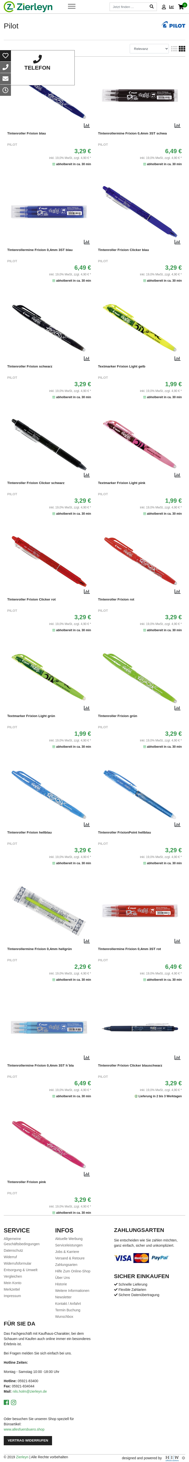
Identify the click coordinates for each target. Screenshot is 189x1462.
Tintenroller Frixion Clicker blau (123, 250)
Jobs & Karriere (67, 1252)
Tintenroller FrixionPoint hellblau (124, 832)
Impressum (12, 1296)
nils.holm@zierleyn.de (30, 1391)
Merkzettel (12, 1289)
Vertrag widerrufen (28, 1440)
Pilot (12, 144)
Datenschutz (13, 1250)
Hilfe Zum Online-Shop (72, 1271)
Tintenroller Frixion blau (26, 133)
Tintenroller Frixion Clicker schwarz (35, 483)
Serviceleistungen (69, 1245)
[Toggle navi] (72, 6)
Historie (61, 1284)
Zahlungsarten (66, 1265)
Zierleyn (22, 1457)
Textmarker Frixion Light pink (121, 483)
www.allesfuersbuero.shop (24, 1429)
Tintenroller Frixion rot (116, 599)
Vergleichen (13, 1276)
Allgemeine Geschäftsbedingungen (22, 1241)
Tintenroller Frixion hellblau (29, 832)
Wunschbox (64, 1317)
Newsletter (63, 1297)
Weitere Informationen (72, 1291)
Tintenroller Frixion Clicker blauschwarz (130, 1065)
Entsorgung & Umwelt (20, 1270)
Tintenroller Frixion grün (117, 716)
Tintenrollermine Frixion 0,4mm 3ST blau (40, 250)
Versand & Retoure (69, 1258)
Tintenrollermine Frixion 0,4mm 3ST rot (129, 949)
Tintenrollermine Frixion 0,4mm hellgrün (39, 949)
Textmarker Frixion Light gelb (121, 366)
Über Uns (62, 1278)
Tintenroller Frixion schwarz (29, 366)
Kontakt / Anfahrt (68, 1304)
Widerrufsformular (17, 1263)
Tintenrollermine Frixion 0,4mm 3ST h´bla (40, 1065)
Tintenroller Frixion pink (26, 1182)
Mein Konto (12, 1283)
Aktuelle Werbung (68, 1239)
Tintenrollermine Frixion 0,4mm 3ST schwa (132, 133)
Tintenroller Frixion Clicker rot (31, 599)
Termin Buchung (67, 1310)
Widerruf (10, 1257)
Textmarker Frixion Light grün (31, 716)
